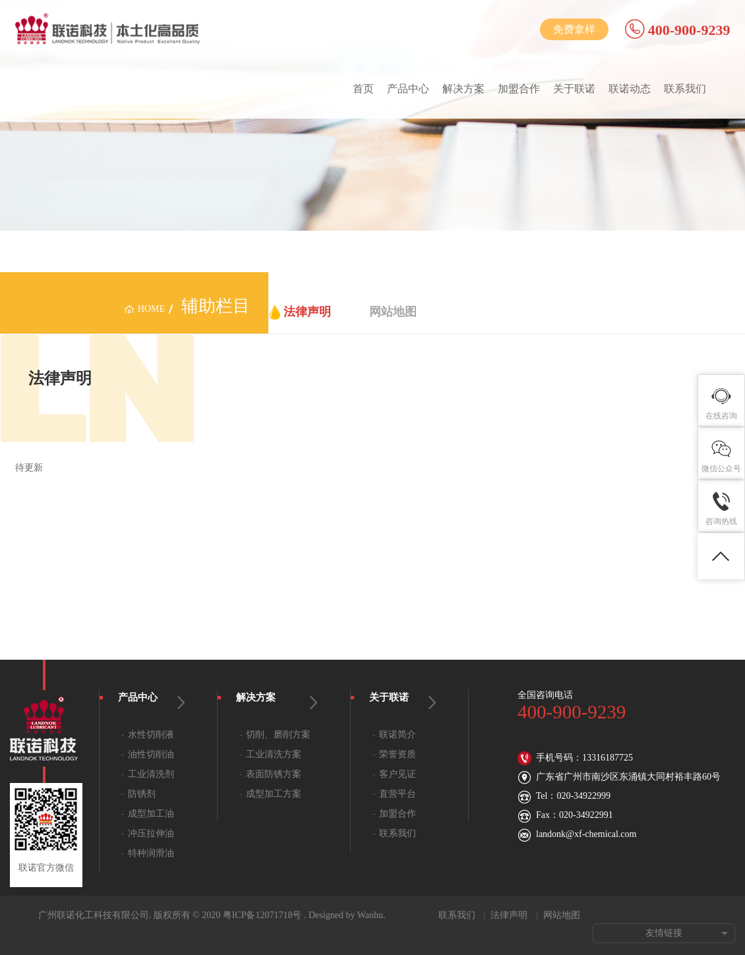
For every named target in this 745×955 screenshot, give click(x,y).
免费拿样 (574, 29)
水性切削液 (151, 734)
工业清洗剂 (151, 774)
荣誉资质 (397, 754)
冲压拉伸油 (151, 833)
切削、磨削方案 (278, 734)
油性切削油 (151, 754)
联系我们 (685, 88)
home (151, 309)
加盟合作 (519, 88)
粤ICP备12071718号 (262, 915)
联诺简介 (397, 734)
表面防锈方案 (273, 774)
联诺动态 (630, 88)
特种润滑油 (151, 853)
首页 (363, 88)
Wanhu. (371, 915)
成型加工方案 (273, 794)
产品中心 (408, 88)
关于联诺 (574, 88)
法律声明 (307, 311)
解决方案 (463, 88)
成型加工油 (151, 814)
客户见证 (397, 774)
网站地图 (393, 311)
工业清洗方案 (273, 754)
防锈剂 (142, 794)
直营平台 (397, 794)
